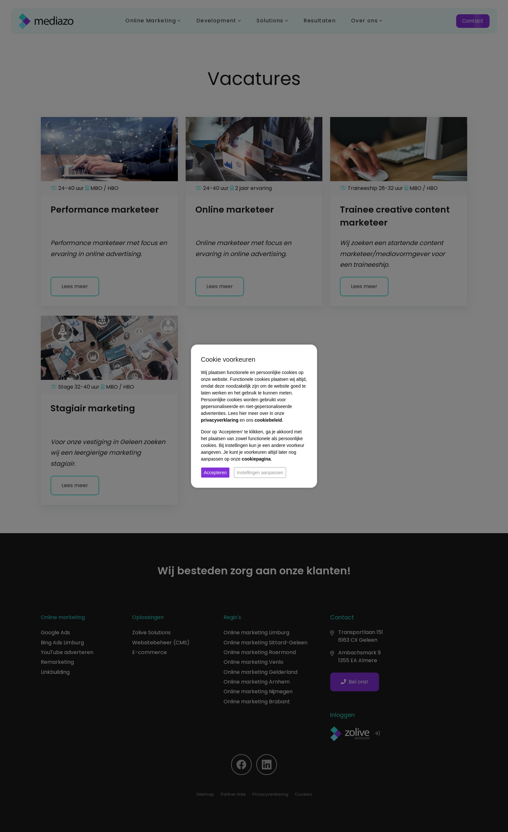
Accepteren (215, 472)
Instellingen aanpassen (260, 472)
